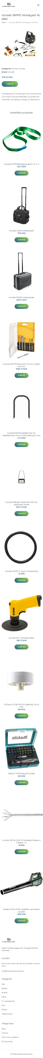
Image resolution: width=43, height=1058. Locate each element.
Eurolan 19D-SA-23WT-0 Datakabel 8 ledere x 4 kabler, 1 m (21, 841)
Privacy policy (7, 1041)
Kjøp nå (9, 84)
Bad (3, 984)
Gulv (3, 1005)
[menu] (38, 5)
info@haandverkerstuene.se (13, 971)
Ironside (22, 69)
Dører (4, 997)
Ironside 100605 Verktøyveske (21, 297)
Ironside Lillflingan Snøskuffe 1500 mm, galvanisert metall (21, 503)
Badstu (4, 988)
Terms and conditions (10, 1037)
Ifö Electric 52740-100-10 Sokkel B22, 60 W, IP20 (21, 705)
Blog (4, 1029)
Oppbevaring (7, 1014)
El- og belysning (8, 1001)
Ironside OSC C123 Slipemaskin (21, 638)
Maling (4, 1009)
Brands (15, 69)
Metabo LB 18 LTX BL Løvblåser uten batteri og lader (21, 910)
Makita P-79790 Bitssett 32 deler (21, 773)
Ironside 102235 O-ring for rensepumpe (21, 571)
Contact (5, 1033)
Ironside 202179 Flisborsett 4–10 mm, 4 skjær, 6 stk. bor (21, 365)
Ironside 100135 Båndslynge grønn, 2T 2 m (21, 164)
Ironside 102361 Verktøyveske (21, 231)
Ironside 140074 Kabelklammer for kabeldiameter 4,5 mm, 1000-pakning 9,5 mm (21, 434)
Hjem (4, 22)
